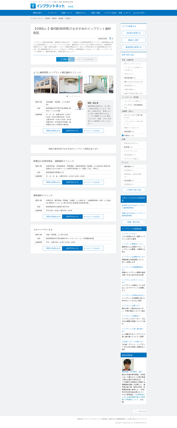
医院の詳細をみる (47, 131)
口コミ (74, 59)
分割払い (127, 135)
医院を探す (37, 13)
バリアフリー (129, 151)
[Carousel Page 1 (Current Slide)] (67, 96)
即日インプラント (131, 64)
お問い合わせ (131, 418)
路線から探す (133, 40)
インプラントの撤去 (131, 101)
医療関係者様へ (119, 418)
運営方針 (109, 418)
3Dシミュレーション (132, 82)
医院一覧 (49, 59)
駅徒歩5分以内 (129, 143)
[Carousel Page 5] (77, 96)
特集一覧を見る (133, 222)
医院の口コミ (81, 13)
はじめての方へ (139, 13)
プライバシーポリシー (88, 418)
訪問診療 (127, 184)
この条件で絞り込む (134, 190)
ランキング (52, 13)
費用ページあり (130, 128)
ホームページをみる (100, 131)
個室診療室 (128, 155)
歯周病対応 (128, 85)
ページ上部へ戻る (140, 411)
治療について (66, 13)
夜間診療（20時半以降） (133, 174)
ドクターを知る (110, 13)
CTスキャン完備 (130, 159)
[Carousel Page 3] (72, 96)
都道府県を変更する (134, 47)
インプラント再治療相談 (133, 105)
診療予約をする (73, 131)
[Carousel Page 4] (74, 96)
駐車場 (126, 147)
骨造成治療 (128, 78)
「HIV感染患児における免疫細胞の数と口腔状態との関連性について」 (133, 397)
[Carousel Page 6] (79, 96)
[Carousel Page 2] (69, 96)
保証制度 (127, 131)
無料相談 (127, 166)
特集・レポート (125, 13)
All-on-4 (127, 74)
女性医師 (127, 170)
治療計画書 (128, 89)
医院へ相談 (95, 13)
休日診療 (127, 181)
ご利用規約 (101, 418)
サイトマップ (142, 418)
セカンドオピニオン (131, 93)
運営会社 (75, 418)
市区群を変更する (134, 33)
